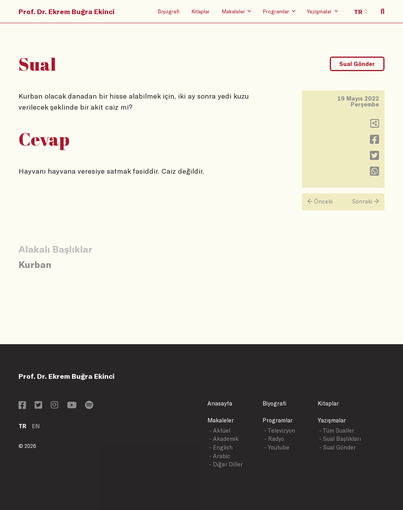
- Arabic (219, 456)
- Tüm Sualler (336, 430)
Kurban (34, 264)
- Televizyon (279, 430)
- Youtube (276, 447)
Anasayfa (219, 403)
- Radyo (274, 438)
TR (22, 426)
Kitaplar (200, 11)
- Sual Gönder (337, 447)
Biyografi (168, 11)
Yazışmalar (332, 420)
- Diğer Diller (226, 464)
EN (36, 426)
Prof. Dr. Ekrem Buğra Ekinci (66, 11)
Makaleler (220, 420)
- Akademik (223, 438)
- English (221, 447)
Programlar (278, 420)
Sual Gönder (357, 64)
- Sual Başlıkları (340, 438)
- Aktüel (219, 430)
